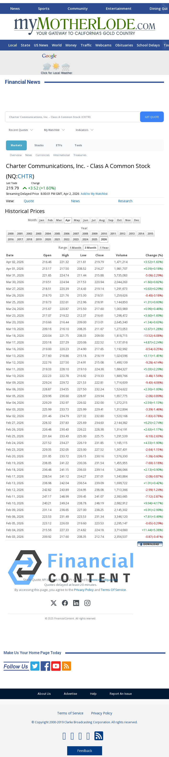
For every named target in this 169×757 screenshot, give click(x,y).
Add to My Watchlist (94, 194)
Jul (94, 220)
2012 (122, 233)
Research (125, 201)
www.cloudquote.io (104, 580)
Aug (102, 220)
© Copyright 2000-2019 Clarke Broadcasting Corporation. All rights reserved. (84, 722)
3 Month (90, 247)
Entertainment (118, 8)
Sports (43, 8)
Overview (16, 155)
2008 (85, 233)
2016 (10, 239)
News (15, 8)
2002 (29, 233)
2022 (66, 239)
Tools (78, 145)
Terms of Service (70, 713)
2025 (94, 239)
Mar (59, 220)
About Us (44, 693)
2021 (57, 239)
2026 (104, 239)
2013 (132, 233)
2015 (150, 233)
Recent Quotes (18, 130)
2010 (104, 233)
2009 (94, 233)
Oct (119, 220)
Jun (85, 220)
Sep (110, 220)
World (57, 45)
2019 (38, 239)
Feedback (84, 750)
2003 (38, 233)
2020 (48, 239)
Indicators (82, 130)
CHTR (25, 176)
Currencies (42, 155)
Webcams (103, 45)
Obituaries (124, 45)
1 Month (75, 247)
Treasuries (80, 155)
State (25, 45)
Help (93, 693)
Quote (29, 201)
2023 (76, 239)
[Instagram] (87, 603)
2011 (113, 233)
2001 (20, 233)
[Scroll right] (164, 8)
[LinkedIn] (76, 603)
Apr (67, 220)
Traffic (86, 45)
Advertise (70, 693)
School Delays (148, 45)
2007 (76, 233)
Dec (136, 220)
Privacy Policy (84, 590)
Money (71, 45)
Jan (41, 220)
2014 (141, 233)
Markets (16, 145)
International (61, 155)
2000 (10, 233)
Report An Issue (121, 693)
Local (12, 45)
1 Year (104, 247)
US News (41, 45)
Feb (50, 220)
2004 (48, 233)
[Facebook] (65, 603)
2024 (85, 239)
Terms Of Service (113, 590)
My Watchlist (52, 130)
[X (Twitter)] (54, 603)
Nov (128, 220)
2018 (29, 239)
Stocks (39, 145)
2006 (66, 233)
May (77, 220)
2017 (20, 239)
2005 (57, 233)
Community (78, 8)
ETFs (59, 145)
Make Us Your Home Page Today (32, 652)
